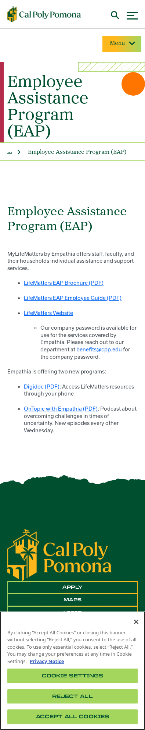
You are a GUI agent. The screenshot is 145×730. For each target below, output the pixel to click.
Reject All (72, 696)
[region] (72, 671)
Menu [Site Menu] (122, 43)
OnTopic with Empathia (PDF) (61, 408)
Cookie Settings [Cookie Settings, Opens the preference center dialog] (73, 675)
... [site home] (9, 151)
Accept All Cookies (72, 716)
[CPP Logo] (59, 554)
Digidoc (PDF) (41, 386)
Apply (72, 587)
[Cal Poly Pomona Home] (44, 14)
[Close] (136, 622)
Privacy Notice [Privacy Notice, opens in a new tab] (47, 661)
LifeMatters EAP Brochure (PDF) (64, 283)
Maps (73, 599)
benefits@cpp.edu (99, 349)
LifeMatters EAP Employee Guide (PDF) (73, 298)
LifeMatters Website (48, 313)
